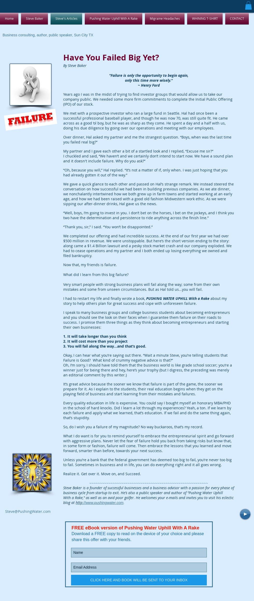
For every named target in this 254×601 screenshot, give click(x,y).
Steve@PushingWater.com (28, 511)
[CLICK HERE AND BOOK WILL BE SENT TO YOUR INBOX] (139, 580)
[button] (248, 5)
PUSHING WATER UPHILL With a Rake (177, 298)
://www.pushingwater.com (99, 503)
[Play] (245, 514)
